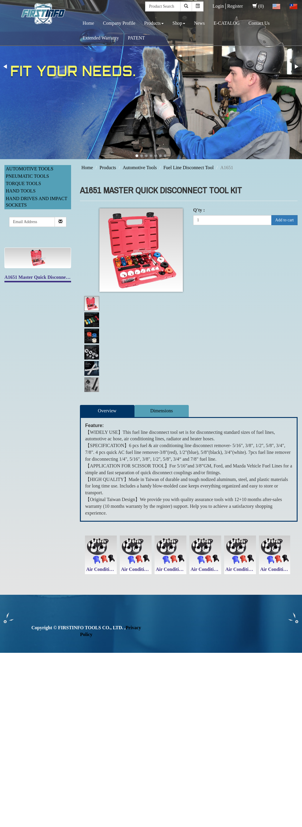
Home (88, 23)
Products (154, 23)
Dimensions (161, 410)
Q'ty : (199, 209)
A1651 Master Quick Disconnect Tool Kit (45, 277)
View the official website (49, 716)
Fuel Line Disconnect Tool (188, 167)
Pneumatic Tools (27, 176)
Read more (12, 716)
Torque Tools (23, 183)
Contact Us (259, 23)
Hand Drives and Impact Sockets (36, 202)
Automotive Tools (29, 168)
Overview (107, 410)
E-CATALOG (226, 23)
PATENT (136, 37)
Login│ (220, 6)
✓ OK (157, 823)
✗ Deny (7, 676)
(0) (258, 6)
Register (235, 6)
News (199, 23)
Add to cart (284, 220)
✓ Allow (8, 669)
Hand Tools (21, 190)
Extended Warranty (101, 37)
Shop (179, 23)
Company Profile (119, 23)
